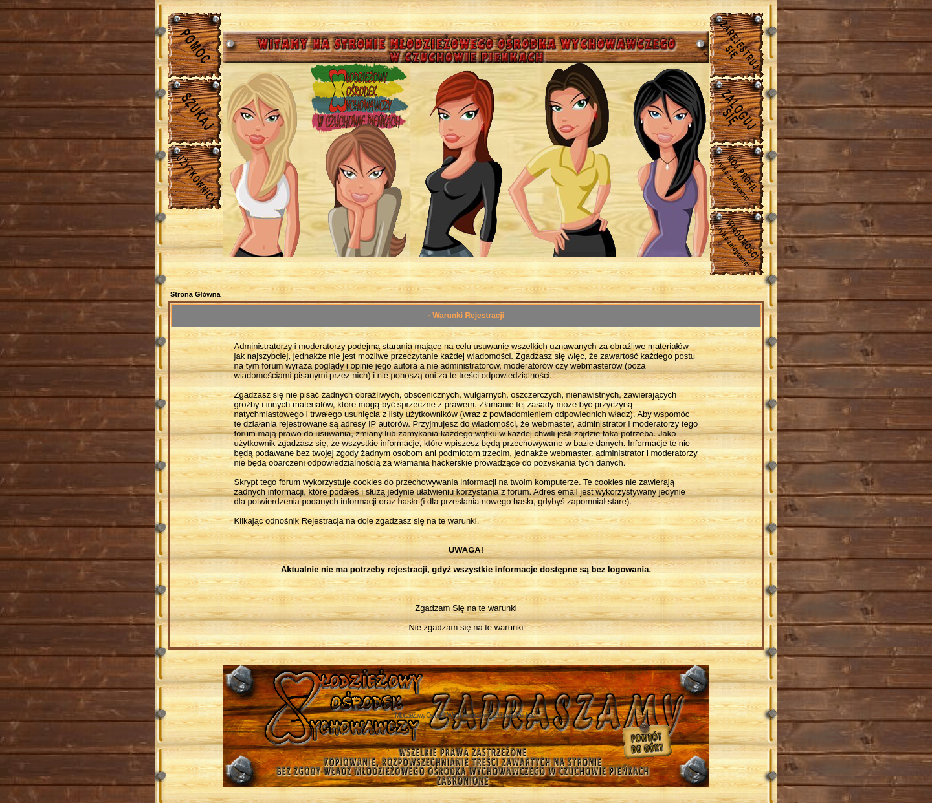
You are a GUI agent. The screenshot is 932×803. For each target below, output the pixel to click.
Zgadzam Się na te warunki (466, 608)
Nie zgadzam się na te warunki (465, 627)
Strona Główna (195, 294)
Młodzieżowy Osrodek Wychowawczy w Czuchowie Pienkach (466, 715)
